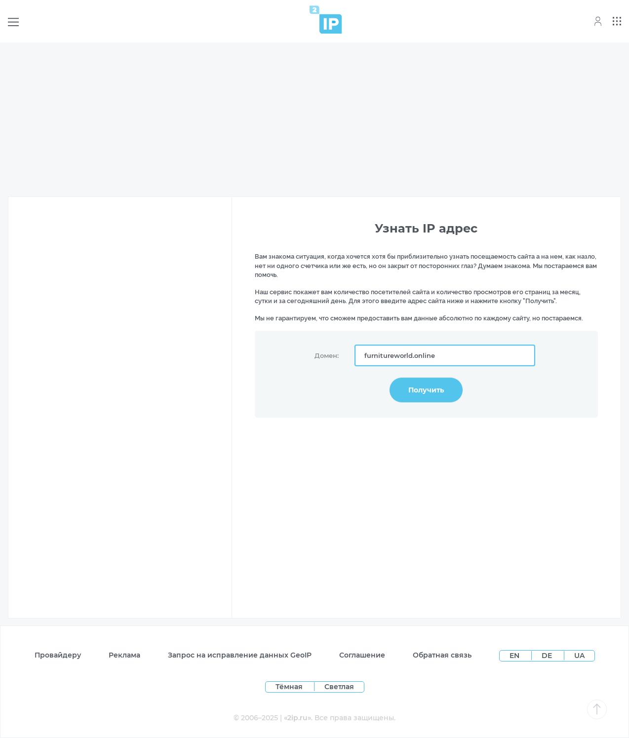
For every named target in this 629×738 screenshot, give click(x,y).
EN (515, 655)
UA (579, 655)
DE (548, 655)
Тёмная (289, 686)
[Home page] (326, 19)
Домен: (326, 355)
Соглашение (362, 655)
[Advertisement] (314, 119)
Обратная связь (442, 655)
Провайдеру (58, 655)
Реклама (124, 655)
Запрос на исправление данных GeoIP (240, 655)
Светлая (339, 686)
